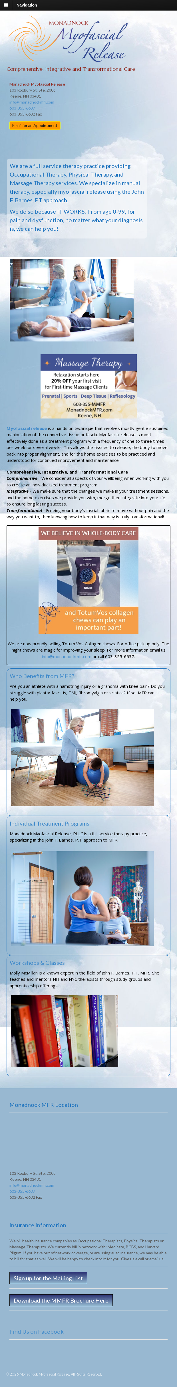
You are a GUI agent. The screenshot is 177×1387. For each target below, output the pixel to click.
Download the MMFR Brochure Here (61, 1300)
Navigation (27, 5)
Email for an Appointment (34, 125)
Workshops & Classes (37, 962)
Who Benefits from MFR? (42, 675)
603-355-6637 (22, 108)
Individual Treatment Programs (49, 823)
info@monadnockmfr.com (31, 102)
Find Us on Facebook (36, 1331)
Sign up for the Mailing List (48, 1278)
